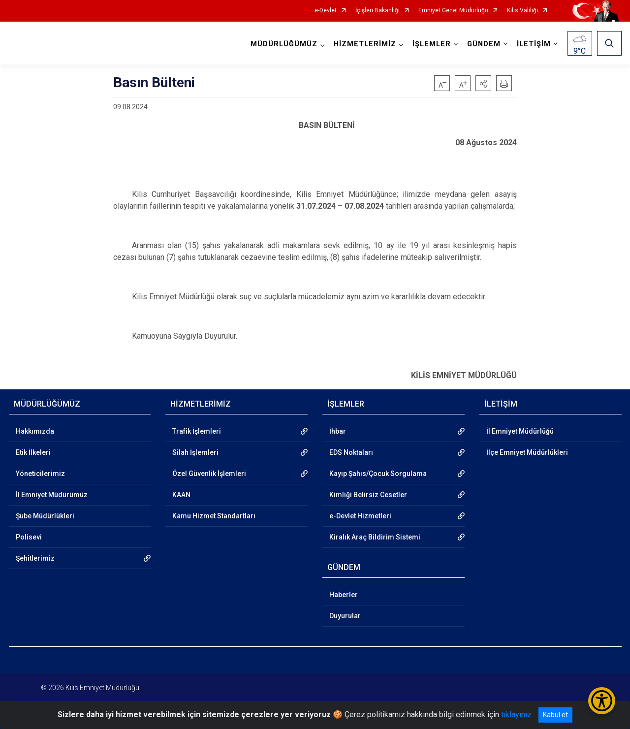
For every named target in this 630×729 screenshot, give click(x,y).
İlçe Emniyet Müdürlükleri (527, 452)
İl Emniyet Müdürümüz (52, 495)
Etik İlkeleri (33, 452)
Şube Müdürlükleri (45, 516)
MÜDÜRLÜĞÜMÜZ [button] (284, 44)
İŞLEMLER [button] (431, 44)
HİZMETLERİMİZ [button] (365, 44)
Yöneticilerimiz (40, 473)
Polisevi (29, 537)
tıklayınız (516, 714)
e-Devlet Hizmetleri (360, 516)
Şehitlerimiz (35, 558)
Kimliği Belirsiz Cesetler (368, 495)
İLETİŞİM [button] (534, 44)
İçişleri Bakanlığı (377, 10)
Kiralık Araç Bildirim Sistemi (374, 537)
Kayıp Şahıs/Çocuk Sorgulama (378, 473)
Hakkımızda (35, 431)
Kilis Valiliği (522, 10)
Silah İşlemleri (195, 452)
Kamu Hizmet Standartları (213, 516)
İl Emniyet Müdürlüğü (520, 431)
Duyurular (345, 616)
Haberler (343, 595)
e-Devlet (326, 10)
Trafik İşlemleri (196, 431)
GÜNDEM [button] (484, 44)
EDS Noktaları (351, 452)
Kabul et (555, 715)
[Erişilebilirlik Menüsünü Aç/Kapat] (601, 700)
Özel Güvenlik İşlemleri (209, 473)
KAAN (181, 495)
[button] (483, 83)
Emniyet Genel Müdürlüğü (453, 10)
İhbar (337, 431)
